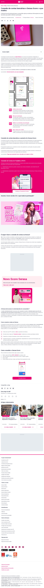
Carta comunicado (4, 527)
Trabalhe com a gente (5, 569)
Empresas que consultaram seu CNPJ (8, 531)
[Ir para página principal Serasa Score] (20, 2)
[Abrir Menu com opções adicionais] (3, 2)
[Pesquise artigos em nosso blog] (37, 2)
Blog (5, 5)
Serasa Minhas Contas (5, 501)
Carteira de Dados (4, 504)
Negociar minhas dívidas (5, 465)
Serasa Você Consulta (5, 499)
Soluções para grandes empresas (7, 478)
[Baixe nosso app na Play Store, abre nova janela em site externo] (12, 550)
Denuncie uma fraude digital (6, 515)
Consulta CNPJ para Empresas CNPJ (8, 532)
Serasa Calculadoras (5, 494)
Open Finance (18, 56)
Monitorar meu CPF (4, 467)
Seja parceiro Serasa (5, 539)
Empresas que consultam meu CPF (7, 529)
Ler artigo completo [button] (9, 427)
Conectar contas (17, 334)
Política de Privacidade (5, 564)
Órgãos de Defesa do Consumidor (7, 568)
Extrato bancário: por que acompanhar (15, 71)
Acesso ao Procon (4, 566)
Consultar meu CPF (4, 460)
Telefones (3, 511)
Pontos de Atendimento (5, 509)
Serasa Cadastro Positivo (5, 492)
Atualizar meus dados (5, 474)
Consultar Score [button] (22, 378)
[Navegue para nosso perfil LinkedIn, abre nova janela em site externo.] (19, 547)
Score (2, 5)
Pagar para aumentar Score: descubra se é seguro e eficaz (20, 154)
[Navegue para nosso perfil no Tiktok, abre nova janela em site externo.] (5, 547)
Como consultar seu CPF (5, 522)
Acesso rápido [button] (22, 51)
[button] (2, 20)
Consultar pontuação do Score (6, 463)
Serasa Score (3, 488)
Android (16, 355)
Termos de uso (4, 534)
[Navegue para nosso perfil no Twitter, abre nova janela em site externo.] (12, 547)
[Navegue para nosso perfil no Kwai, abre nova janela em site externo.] (23, 547)
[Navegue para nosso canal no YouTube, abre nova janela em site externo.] (9, 547)
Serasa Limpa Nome (5, 490)
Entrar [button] (41, 1)
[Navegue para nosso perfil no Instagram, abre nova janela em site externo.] (2, 547)
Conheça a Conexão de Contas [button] (22, 191)
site (17, 331)
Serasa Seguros (4, 503)
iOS (13, 355)
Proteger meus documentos (6, 525)
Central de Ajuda (4, 513)
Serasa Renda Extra (4, 495)
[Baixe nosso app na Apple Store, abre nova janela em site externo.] (4, 550)
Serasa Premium (4, 486)
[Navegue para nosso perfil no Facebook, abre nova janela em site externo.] (16, 547)
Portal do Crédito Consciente (6, 523)
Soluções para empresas (5, 476)
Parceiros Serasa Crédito (5, 472)
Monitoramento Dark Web (6, 469)
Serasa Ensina (3, 497)
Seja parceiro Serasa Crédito (6, 541)
